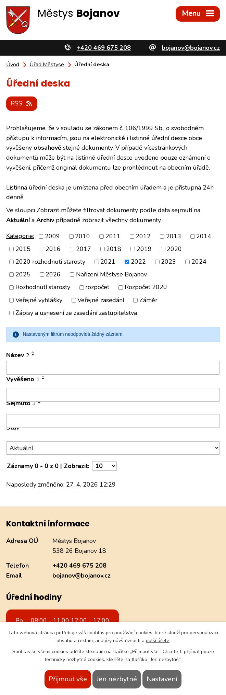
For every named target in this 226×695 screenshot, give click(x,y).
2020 (174, 249)
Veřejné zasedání (100, 300)
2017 (83, 249)
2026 (53, 274)
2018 (113, 249)
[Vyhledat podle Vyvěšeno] (113, 395)
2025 (22, 274)
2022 (138, 262)
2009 (52, 236)
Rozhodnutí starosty (42, 287)
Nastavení (162, 679)
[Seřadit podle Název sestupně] (33, 354)
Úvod (12, 64)
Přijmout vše (68, 679)
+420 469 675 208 (79, 565)
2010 (82, 236)
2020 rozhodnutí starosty (50, 262)
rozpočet (97, 287)
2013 (173, 236)
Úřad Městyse (46, 64)
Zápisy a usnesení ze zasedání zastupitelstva (76, 313)
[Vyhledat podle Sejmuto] (113, 421)
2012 (143, 236)
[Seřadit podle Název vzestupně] (33, 352)
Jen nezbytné (117, 679)
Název (17, 355)
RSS (22, 103)
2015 (22, 249)
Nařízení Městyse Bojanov (111, 274)
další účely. (158, 640)
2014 (203, 236)
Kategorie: (20, 236)
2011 (113, 236)
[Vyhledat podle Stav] (113, 448)
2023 (168, 262)
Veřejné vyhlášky (38, 300)
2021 (107, 262)
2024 (198, 262)
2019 (144, 249)
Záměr (148, 300)
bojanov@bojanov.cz (81, 575)
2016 (53, 249)
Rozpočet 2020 (146, 287)
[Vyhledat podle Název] (113, 368)
